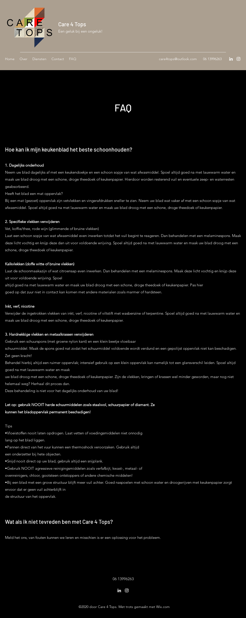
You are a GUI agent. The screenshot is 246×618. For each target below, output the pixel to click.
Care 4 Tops (72, 24)
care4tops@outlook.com (178, 59)
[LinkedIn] (230, 58)
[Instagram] (238, 58)
